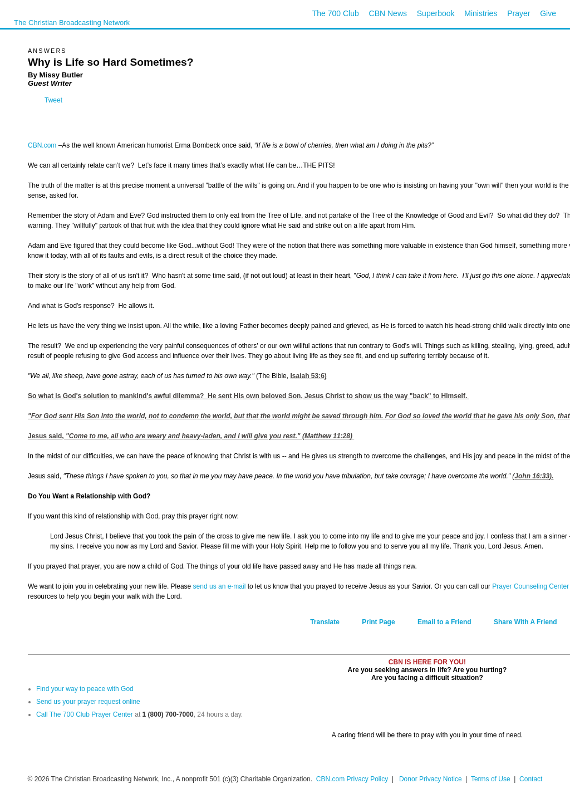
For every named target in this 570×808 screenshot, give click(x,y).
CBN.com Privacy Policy (352, 779)
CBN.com (42, 145)
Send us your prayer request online (88, 702)
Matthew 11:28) (328, 436)
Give (548, 13)
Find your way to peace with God (85, 689)
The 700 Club (335, 13)
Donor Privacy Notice (430, 779)
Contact (530, 779)
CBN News (388, 13)
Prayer (518, 13)
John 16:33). (533, 476)
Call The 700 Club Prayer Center (84, 714)
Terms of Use (491, 779)
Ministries (480, 13)
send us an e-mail (219, 586)
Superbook (436, 13)
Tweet (53, 100)
